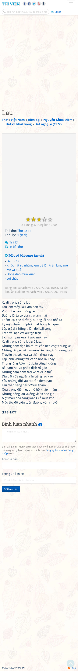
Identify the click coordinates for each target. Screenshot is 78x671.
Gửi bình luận (11, 489)
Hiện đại (22, 235)
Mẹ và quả (14, 270)
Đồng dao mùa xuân (21, 274)
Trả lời (13, 242)
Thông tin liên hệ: (13, 474)
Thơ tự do (24, 231)
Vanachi (22, 288)
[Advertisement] (39, 61)
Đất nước (13, 261)
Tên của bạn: (10, 459)
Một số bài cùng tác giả (24, 255)
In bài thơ (16, 247)
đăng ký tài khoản (56, 450)
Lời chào (13, 278)
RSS (72, 667)
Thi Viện (11, 3)
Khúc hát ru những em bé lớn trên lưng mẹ (37, 265)
